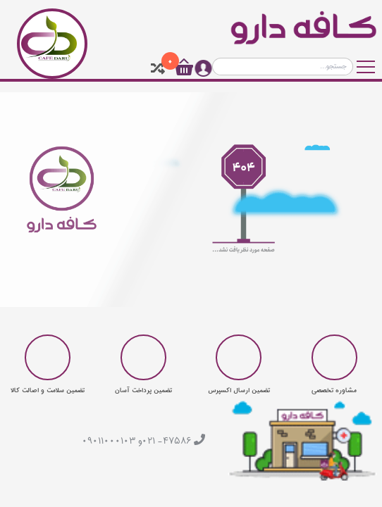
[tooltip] (158, 68)
